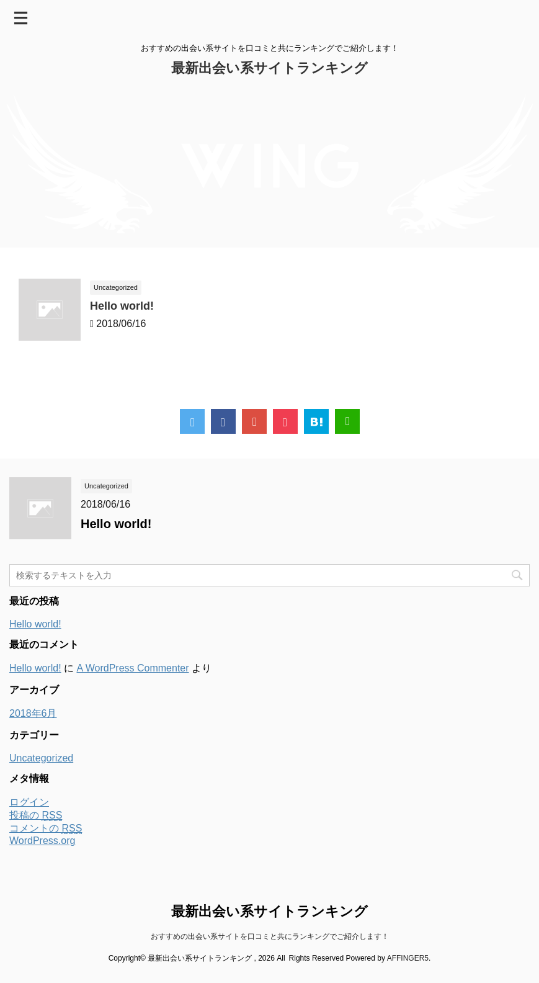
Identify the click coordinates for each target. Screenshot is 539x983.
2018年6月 (33, 713)
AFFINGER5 (408, 958)
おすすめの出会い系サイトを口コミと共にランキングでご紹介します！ (270, 936)
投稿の (35, 815)
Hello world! (122, 306)
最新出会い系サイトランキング (269, 68)
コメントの (45, 828)
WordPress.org (42, 840)
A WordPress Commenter (132, 668)
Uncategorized (41, 758)
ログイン (29, 802)
